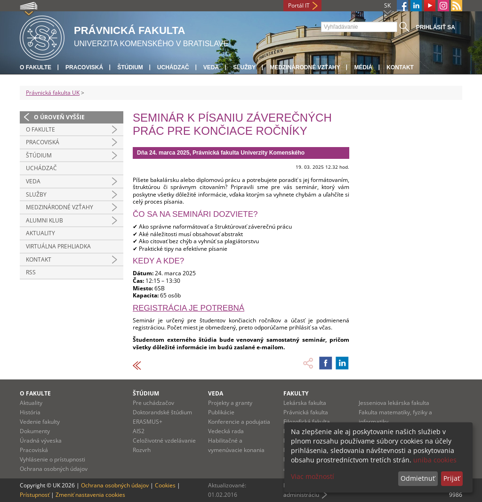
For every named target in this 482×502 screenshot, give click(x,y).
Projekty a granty (230, 403)
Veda (211, 67)
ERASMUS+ (147, 422)
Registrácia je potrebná (188, 308)
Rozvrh (142, 450)
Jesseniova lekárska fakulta (394, 403)
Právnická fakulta (305, 412)
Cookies (165, 485)
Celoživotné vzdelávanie (164, 440)
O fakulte (35, 67)
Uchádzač (173, 67)
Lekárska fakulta (304, 403)
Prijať (451, 478)
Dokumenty (35, 431)
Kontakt (400, 67)
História (30, 412)
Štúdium (130, 67)
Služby (244, 67)
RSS (31, 272)
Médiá (363, 67)
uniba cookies (435, 459)
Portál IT (299, 5)
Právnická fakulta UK (53, 93)
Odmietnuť (418, 478)
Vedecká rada (226, 431)
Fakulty (295, 393)
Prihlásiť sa (435, 27)
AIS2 (139, 431)
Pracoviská (84, 67)
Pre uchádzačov (153, 403)
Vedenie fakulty (40, 422)
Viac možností (312, 476)
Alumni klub (44, 220)
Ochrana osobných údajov (54, 469)
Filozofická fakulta (306, 422)
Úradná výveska (41, 440)
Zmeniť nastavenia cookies (90, 495)
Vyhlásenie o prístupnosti (52, 459)
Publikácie (221, 412)
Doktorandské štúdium (162, 412)
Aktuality (40, 233)
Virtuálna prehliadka (58, 246)
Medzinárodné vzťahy (305, 67)
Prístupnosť (34, 495)
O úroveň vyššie (59, 117)
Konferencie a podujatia (239, 422)
